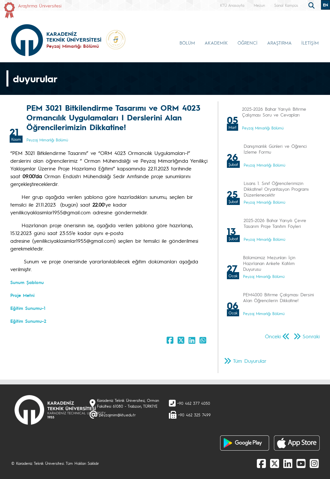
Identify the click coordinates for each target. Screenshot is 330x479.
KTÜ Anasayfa (232, 5)
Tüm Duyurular (250, 360)
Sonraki (311, 336)
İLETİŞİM (310, 43)
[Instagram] (314, 463)
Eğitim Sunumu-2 (28, 321)
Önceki (273, 336)
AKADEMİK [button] (216, 43)
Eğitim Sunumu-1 (27, 308)
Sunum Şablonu (27, 282)
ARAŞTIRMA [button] (279, 43)
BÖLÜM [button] (187, 43)
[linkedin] (287, 463)
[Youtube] (301, 463)
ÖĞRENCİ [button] (247, 43)
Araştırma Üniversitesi (40, 5)
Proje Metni (22, 295)
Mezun (259, 5)
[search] (312, 5)
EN (325, 4)
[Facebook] (261, 463)
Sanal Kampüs (286, 5)
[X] (274, 463)
